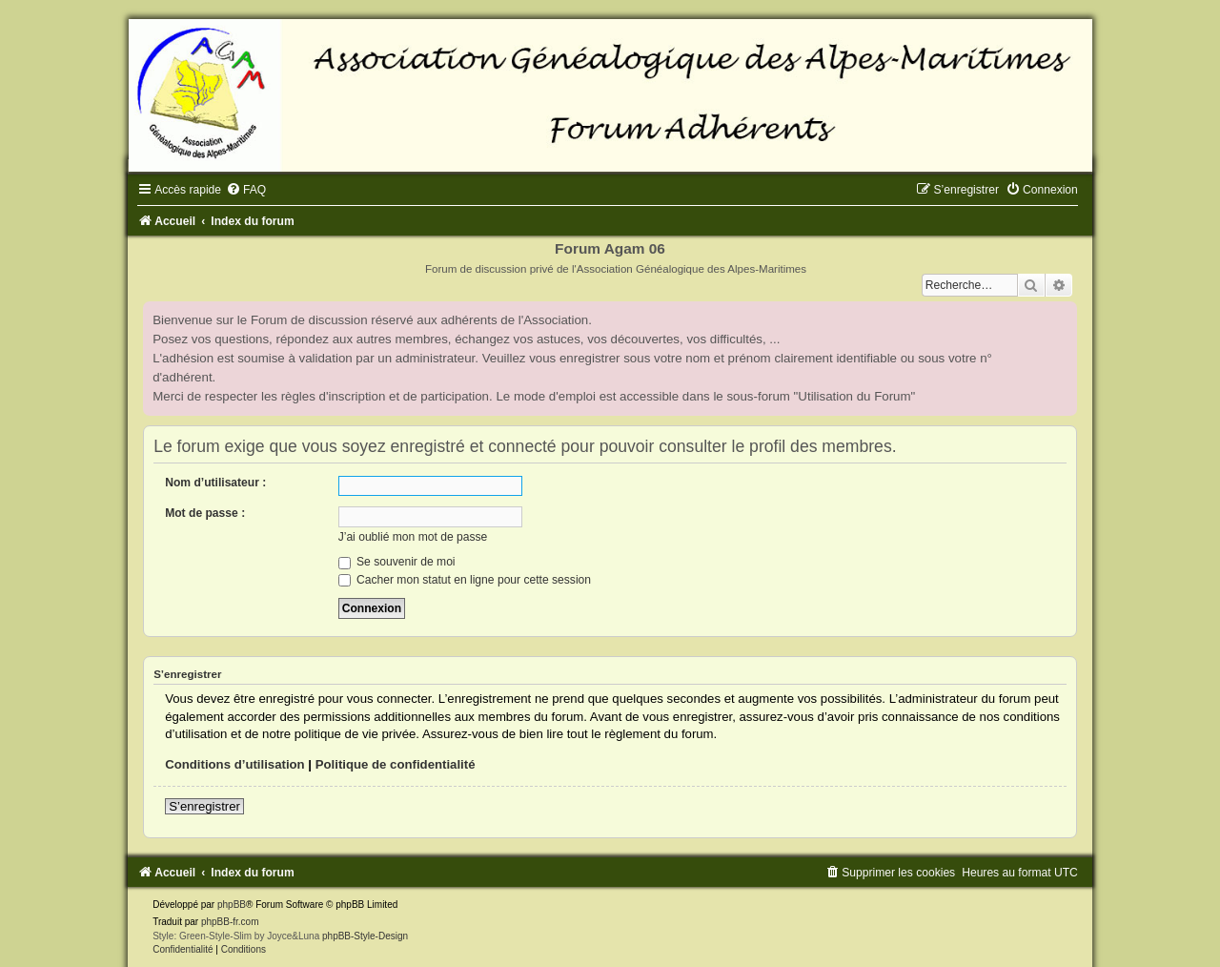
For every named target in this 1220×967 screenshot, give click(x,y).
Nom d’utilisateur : (215, 482)
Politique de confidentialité (395, 764)
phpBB (231, 904)
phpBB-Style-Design (365, 936)
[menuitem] (246, 189)
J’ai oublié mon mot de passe (413, 537)
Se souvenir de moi (397, 561)
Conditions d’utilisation (235, 764)
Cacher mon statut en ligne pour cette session (464, 579)
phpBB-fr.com (230, 921)
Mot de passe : (205, 513)
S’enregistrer (204, 806)
